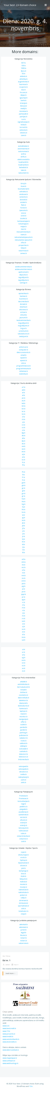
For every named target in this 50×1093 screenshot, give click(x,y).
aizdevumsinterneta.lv (23, 269)
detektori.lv (23, 700)
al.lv (23, 395)
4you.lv (23, 71)
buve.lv (23, 186)
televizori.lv (23, 754)
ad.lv (23, 390)
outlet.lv (23, 724)
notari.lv (23, 938)
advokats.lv (23, 927)
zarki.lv (23, 780)
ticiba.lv (23, 124)
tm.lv (23, 637)
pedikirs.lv (23, 806)
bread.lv (23, 690)
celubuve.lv (23, 194)
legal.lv (23, 932)
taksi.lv (23, 170)
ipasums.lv (23, 210)
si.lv (23, 624)
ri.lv (23, 610)
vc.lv (23, 652)
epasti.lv (23, 358)
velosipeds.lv (23, 769)
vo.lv (23, 665)
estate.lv (23, 202)
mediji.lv (23, 108)
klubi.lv (23, 876)
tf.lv (23, 634)
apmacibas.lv (23, 293)
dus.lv (23, 90)
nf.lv (23, 570)
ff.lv (23, 465)
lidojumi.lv (23, 879)
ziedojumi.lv (23, 336)
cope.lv (23, 852)
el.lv (23, 457)
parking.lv (23, 732)
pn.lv (23, 591)
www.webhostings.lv (10, 1063)
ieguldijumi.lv (24, 277)
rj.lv (23, 613)
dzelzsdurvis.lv (23, 706)
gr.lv (23, 496)
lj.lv (23, 547)
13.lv (31, 1086)
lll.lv (23, 552)
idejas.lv (23, 95)
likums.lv (23, 935)
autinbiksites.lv (23, 684)
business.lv (23, 299)
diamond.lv (23, 703)
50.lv (23, 73)
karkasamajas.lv (23, 221)
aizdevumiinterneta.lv (23, 266)
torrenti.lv (23, 127)
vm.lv (23, 660)
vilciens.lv (23, 133)
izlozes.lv (23, 865)
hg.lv (23, 504)
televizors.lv (23, 757)
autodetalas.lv (23, 146)
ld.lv (23, 544)
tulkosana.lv (23, 831)
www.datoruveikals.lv (11, 1050)
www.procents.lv (9, 1034)
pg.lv (23, 586)
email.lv (23, 355)
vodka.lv (23, 774)
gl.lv (23, 491)
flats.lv (23, 205)
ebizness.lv (23, 309)
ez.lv (23, 459)
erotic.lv (23, 857)
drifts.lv (23, 157)
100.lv (23, 65)
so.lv (23, 629)
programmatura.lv (23, 366)
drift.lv (23, 154)
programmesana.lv (23, 368)
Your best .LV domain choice (20, 5)
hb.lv (23, 501)
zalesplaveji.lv (23, 777)
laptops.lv (23, 711)
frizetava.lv (23, 796)
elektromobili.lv (24, 159)
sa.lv (23, 621)
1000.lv (23, 68)
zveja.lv (23, 914)
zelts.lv (23, 782)
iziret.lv (23, 216)
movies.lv (23, 884)
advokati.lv (23, 924)
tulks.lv (23, 833)
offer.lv (23, 722)
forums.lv (23, 92)
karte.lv (23, 100)
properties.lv (23, 245)
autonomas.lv (23, 151)
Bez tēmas (6, 956)
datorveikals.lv (23, 697)
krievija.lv (23, 103)
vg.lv (23, 657)
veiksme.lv (23, 130)
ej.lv (23, 454)
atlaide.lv (23, 681)
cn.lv (23, 425)
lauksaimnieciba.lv (24, 320)
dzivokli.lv (23, 199)
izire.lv (23, 213)
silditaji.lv (23, 746)
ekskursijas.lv (23, 855)
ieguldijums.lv (23, 280)
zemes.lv (23, 253)
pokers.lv (23, 895)
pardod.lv (23, 727)
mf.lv (23, 559)
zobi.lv (23, 841)
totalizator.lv (23, 911)
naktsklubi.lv (23, 889)
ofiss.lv (23, 242)
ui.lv (23, 649)
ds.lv (23, 443)
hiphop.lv (23, 860)
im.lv (23, 520)
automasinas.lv (23, 148)
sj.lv (23, 626)
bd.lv (23, 403)
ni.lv (23, 573)
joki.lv (23, 868)
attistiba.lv (24, 79)
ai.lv (23, 392)
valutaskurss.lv (23, 334)
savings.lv (23, 283)
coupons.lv (23, 87)
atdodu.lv (23, 76)
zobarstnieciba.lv (23, 836)
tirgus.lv (23, 328)
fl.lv (23, 474)
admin (6, 964)
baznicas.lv (23, 84)
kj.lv (23, 539)
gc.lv (23, 488)
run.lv (23, 119)
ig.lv (23, 517)
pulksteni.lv (23, 735)
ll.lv (23, 550)
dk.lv (23, 435)
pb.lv (23, 583)
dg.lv (23, 433)
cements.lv (23, 197)
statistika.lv (23, 374)
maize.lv (23, 714)
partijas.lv (23, 116)
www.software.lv (9, 1061)
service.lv (23, 817)
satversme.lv (23, 943)
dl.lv (23, 438)
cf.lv (23, 417)
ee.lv (23, 449)
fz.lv (23, 480)
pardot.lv (23, 730)
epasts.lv (23, 360)
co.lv (23, 427)
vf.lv (23, 655)
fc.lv (23, 462)
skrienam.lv (23, 900)
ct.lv (23, 430)
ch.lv (23, 419)
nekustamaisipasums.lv (23, 237)
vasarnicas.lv (23, 250)
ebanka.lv (23, 307)
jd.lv (23, 525)
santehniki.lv (23, 814)
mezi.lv (23, 229)
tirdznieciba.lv (23, 759)
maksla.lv (23, 881)
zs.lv (23, 671)
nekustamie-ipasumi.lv (23, 240)
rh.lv (23, 607)
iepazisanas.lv (23, 863)
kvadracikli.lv (23, 162)
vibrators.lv (23, 772)
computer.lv (23, 350)
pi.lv (23, 589)
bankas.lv (23, 296)
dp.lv (23, 441)
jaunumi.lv (23, 317)
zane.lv (23, 135)
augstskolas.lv (23, 81)
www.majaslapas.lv (10, 1058)
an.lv (23, 398)
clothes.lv (23, 692)
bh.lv (23, 406)
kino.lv (23, 873)
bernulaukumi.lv (23, 687)
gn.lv (23, 493)
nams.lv (23, 234)
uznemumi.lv (23, 331)
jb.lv (23, 523)
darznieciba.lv (23, 301)
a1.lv (23, 387)
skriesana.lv (23, 903)
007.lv (23, 63)
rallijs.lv (23, 898)
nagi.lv (23, 804)
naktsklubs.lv (23, 892)
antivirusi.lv (23, 347)
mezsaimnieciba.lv (23, 232)
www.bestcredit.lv (9, 1028)
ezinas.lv (23, 312)
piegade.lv (23, 809)
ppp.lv (23, 594)
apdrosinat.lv (24, 272)
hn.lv (23, 512)
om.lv (24, 581)
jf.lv (23, 528)
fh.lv (23, 472)
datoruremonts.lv (23, 352)
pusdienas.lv (23, 812)
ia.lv (23, 515)
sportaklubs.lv (23, 906)
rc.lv (23, 602)
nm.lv (24, 575)
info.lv (23, 363)
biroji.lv (23, 183)
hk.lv (23, 509)
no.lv (23, 578)
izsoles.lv (23, 218)
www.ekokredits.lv (10, 1042)
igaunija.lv (23, 98)
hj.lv (23, 507)
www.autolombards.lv (11, 1039)
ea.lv (23, 446)
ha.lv (23, 499)
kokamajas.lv (23, 224)
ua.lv (23, 640)
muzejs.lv (23, 887)
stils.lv (23, 908)
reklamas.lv (23, 371)
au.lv (23, 400)
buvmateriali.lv (23, 189)
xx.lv (23, 668)
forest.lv (23, 208)
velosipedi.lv (23, 766)
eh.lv (23, 451)
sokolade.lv (23, 749)
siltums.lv (23, 820)
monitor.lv (23, 716)
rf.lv (23, 605)
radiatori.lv (23, 738)
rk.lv (23, 616)
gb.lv (23, 485)
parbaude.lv (23, 114)
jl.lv (23, 534)
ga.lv (23, 482)
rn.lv (23, 618)
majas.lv (23, 226)
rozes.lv (24, 741)
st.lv (23, 632)
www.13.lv (6, 1031)
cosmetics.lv (23, 695)
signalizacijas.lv (23, 122)
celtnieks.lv (23, 191)
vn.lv (23, 663)
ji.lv (23, 531)
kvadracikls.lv (23, 165)
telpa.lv (23, 248)
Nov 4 (14, 964)
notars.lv (23, 940)
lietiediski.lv (23, 167)
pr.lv (23, 597)
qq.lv (23, 599)
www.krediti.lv (8, 1036)
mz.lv (23, 567)
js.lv (23, 536)
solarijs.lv (23, 825)
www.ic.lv (6, 1026)
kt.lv (23, 542)
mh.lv (24, 562)
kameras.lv (23, 708)
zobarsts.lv (23, 839)
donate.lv (23, 304)
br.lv (23, 411)
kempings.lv (23, 871)
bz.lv (23, 414)
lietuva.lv (23, 106)
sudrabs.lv (23, 751)
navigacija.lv (23, 719)
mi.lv (23, 565)
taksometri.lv (24, 173)
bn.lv (23, 409)
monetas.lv (23, 111)
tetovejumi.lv (23, 828)
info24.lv (23, 315)
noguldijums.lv (23, 325)
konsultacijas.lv (23, 801)
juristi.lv (23, 930)
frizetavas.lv (23, 798)
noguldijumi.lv (23, 323)
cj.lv (23, 422)
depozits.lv (23, 275)
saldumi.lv (23, 743)
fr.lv (23, 477)
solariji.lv (23, 822)
